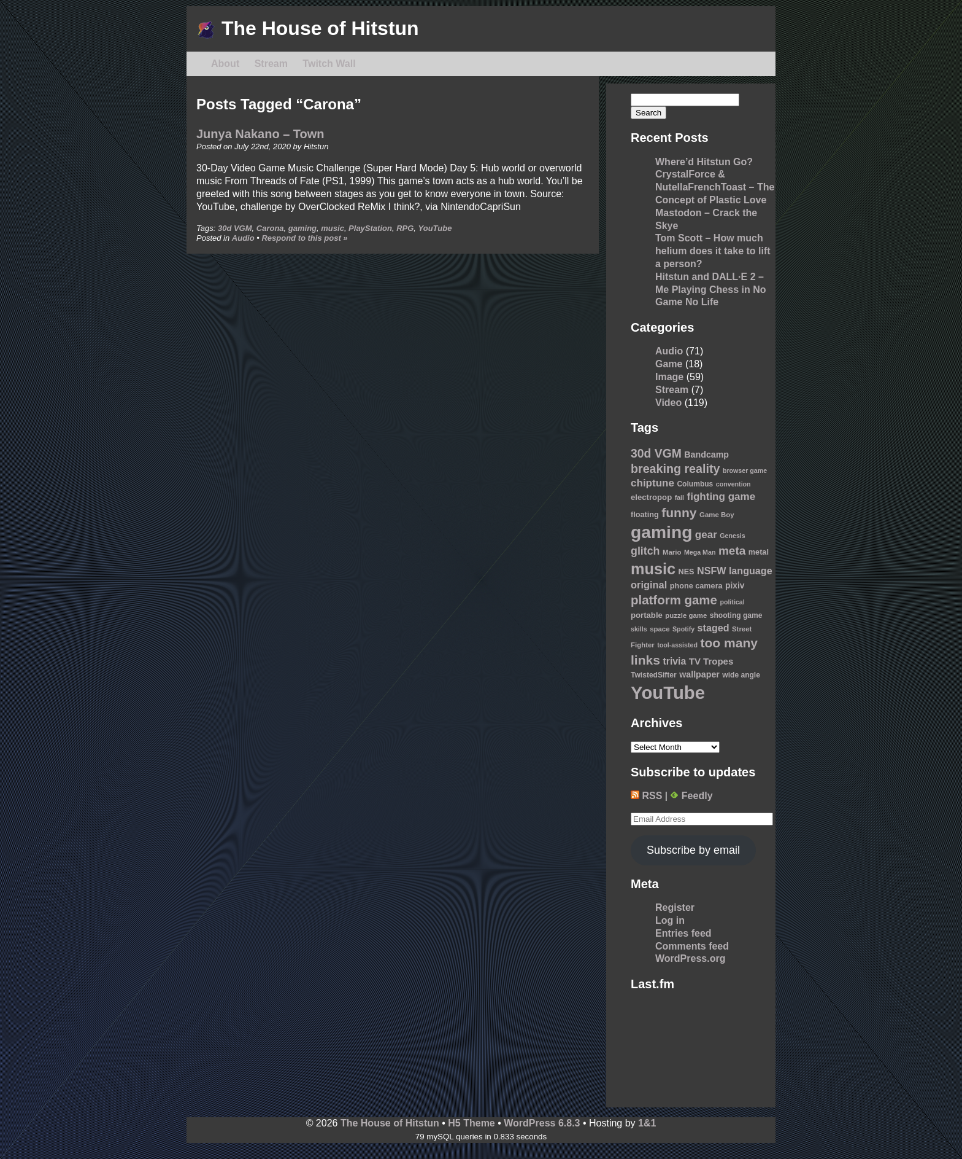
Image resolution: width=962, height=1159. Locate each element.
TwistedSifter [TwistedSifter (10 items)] (654, 675)
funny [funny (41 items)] (678, 512)
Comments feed (692, 946)
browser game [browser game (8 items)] (745, 470)
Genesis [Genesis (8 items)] (732, 535)
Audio (243, 238)
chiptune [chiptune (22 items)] (652, 483)
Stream (271, 63)
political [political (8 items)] (732, 602)
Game (668, 364)
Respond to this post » (304, 238)
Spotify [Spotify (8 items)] (683, 629)
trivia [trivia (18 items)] (675, 661)
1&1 (647, 1123)
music (332, 228)
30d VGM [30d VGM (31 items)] (656, 453)
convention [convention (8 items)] (733, 484)
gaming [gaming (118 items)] (661, 532)
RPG (405, 228)
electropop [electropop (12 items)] (651, 497)
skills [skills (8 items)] (639, 629)
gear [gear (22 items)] (706, 534)
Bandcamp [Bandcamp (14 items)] (706, 454)
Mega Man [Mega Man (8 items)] (700, 552)
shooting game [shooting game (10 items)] (736, 615)
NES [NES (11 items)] (686, 572)
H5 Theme (471, 1123)
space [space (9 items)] (659, 629)
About (225, 63)
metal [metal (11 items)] (758, 552)
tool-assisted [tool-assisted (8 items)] (677, 645)
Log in (670, 920)
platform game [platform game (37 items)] (674, 600)
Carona (270, 228)
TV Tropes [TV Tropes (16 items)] (711, 661)
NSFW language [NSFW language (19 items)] (734, 570)
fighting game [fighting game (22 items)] (721, 496)
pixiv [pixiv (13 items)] (734, 585)
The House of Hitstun (307, 28)
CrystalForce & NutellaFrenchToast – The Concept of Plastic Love (714, 187)
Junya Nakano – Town (260, 134)
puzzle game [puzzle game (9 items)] (686, 615)
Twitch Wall (328, 63)
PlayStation (370, 228)
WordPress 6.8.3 (542, 1123)
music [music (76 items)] (653, 568)
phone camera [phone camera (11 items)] (696, 586)
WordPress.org (690, 958)
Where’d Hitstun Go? (704, 162)
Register (675, 907)
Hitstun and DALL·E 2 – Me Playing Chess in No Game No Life (710, 289)
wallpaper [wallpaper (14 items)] (699, 674)
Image (669, 377)
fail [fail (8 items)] (679, 497)
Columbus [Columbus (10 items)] (695, 484)
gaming (302, 228)
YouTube (435, 228)
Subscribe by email (693, 850)
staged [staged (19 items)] (713, 627)
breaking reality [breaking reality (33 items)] (675, 468)
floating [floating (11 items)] (645, 514)
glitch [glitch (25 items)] (645, 551)
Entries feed (683, 933)
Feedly (691, 795)
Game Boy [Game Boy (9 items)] (716, 514)
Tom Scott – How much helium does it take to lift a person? (713, 251)
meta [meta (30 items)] (731, 550)
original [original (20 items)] (649, 584)
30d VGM (235, 228)
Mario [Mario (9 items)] (672, 552)
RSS (646, 795)
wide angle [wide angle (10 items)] (741, 675)
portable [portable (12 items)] (647, 615)
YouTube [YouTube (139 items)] (668, 692)
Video (668, 402)
